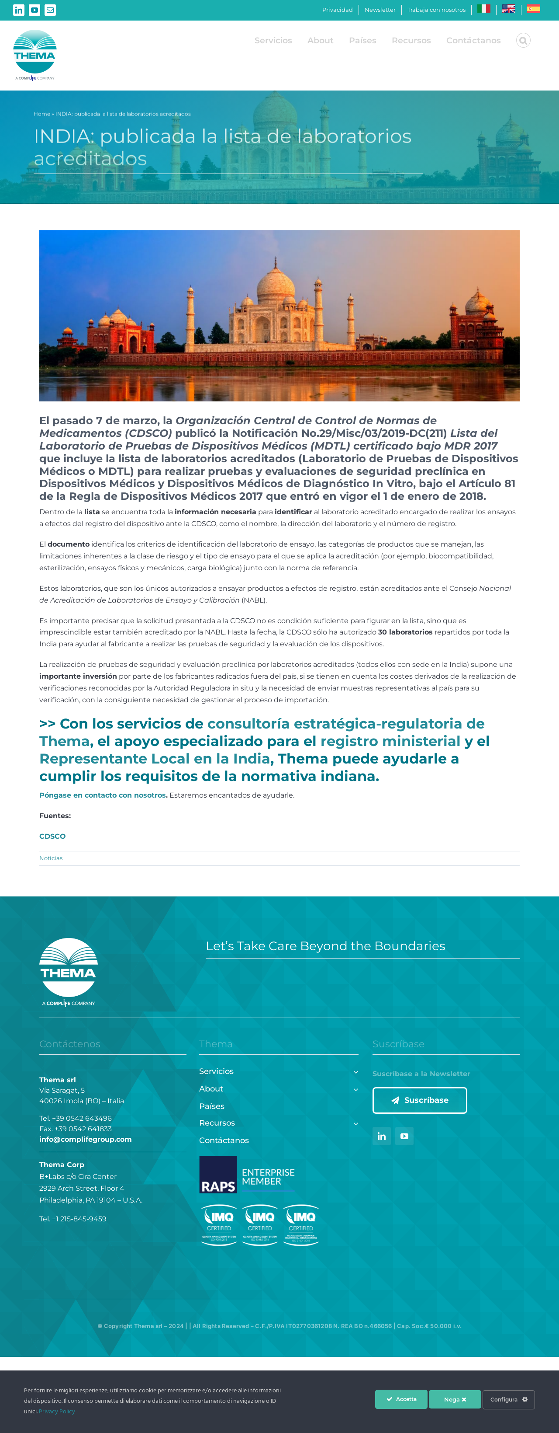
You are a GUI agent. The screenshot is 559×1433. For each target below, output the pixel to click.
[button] (523, 40)
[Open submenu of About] (354, 1088)
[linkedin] (382, 1136)
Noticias (50, 857)
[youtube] (404, 1136)
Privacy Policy (57, 1412)
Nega (455, 1399)
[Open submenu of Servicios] (354, 1071)
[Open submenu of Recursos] (354, 1122)
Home (42, 115)
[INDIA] (279, 316)
